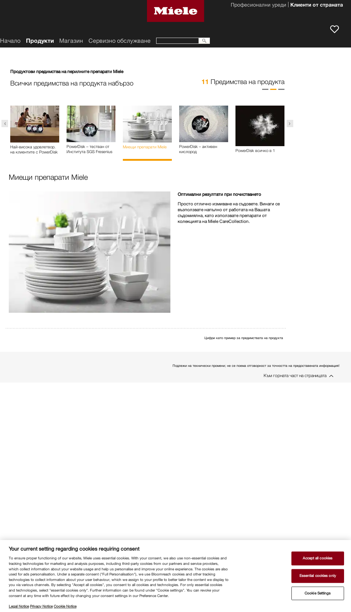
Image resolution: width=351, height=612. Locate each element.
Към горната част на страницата (295, 375)
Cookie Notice (65, 606)
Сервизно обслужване (119, 41)
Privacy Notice (41, 606)
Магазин (71, 41)
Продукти (40, 41)
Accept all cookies (317, 558)
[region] (175, 576)
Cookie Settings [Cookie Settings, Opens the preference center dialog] (318, 593)
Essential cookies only (317, 575)
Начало (10, 41)
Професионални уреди (258, 5)
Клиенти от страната (316, 5)
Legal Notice (19, 606)
